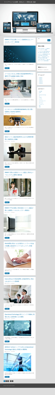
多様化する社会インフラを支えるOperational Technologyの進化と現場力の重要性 (19, 354)
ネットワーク (41, 103)
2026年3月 (40, 77)
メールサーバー (41, 104)
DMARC (40, 92)
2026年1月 (40, 79)
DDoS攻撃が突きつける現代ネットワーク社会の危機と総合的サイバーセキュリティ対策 (19, 248)
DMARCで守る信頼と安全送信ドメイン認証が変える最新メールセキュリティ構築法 (19, 210)
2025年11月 (41, 82)
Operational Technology (42, 94)
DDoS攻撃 (40, 91)
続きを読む (6, 68)
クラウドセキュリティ (42, 100)
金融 (39, 106)
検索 (38, 38)
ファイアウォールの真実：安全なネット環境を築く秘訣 (21, 2)
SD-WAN (40, 97)
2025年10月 (41, 83)
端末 (39, 105)
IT (39, 93)
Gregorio (13, 78)
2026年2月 (40, 78)
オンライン (40, 99)
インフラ (40, 98)
